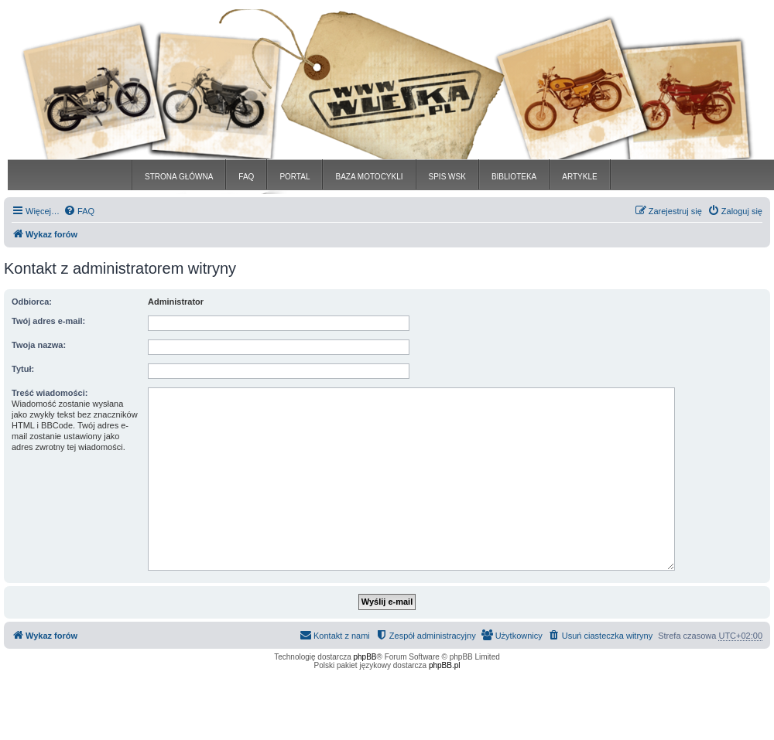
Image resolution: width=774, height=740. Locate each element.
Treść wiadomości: (49, 392)
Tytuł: (23, 368)
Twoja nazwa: (39, 345)
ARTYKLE (579, 176)
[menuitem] (78, 211)
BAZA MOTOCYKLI (368, 176)
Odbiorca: (32, 301)
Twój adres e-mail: (48, 321)
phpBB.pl (445, 665)
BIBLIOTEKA (513, 176)
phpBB (365, 657)
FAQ (246, 176)
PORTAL (294, 176)
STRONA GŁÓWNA (179, 176)
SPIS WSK (447, 176)
